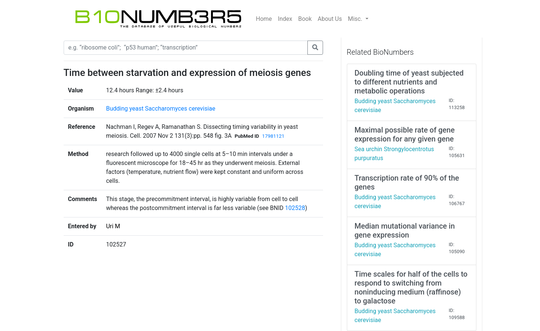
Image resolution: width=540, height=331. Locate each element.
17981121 (273, 136)
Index (285, 18)
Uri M (113, 226)
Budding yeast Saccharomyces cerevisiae (160, 108)
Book (304, 18)
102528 (295, 207)
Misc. (356, 18)
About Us (330, 18)
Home (264, 18)
